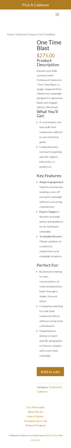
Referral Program (36, 425)
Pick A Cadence (35, 4)
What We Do (35, 411)
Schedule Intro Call (35, 421)
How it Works (35, 416)
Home (10, 34)
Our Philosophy (35, 407)
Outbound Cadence (26, 34)
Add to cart (50, 371)
